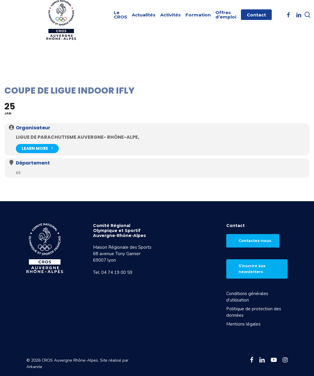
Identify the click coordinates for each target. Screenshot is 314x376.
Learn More (37, 148)
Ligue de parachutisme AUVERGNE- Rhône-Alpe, (77, 137)
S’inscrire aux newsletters (252, 269)
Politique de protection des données (253, 312)
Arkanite (34, 367)
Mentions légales (243, 324)
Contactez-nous (255, 240)
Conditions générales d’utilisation (247, 297)
